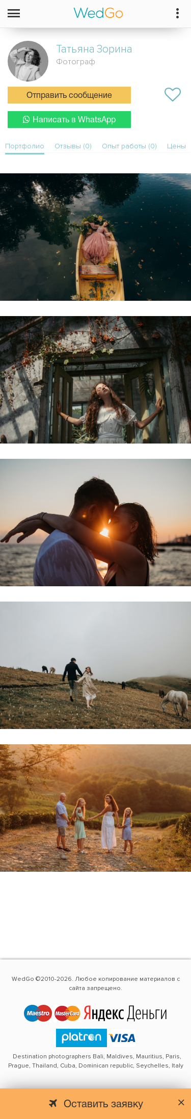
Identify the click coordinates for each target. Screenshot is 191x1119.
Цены (176, 146)
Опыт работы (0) (129, 146)
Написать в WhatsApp (69, 119)
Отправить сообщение (69, 95)
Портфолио (24, 146)
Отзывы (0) (73, 146)
